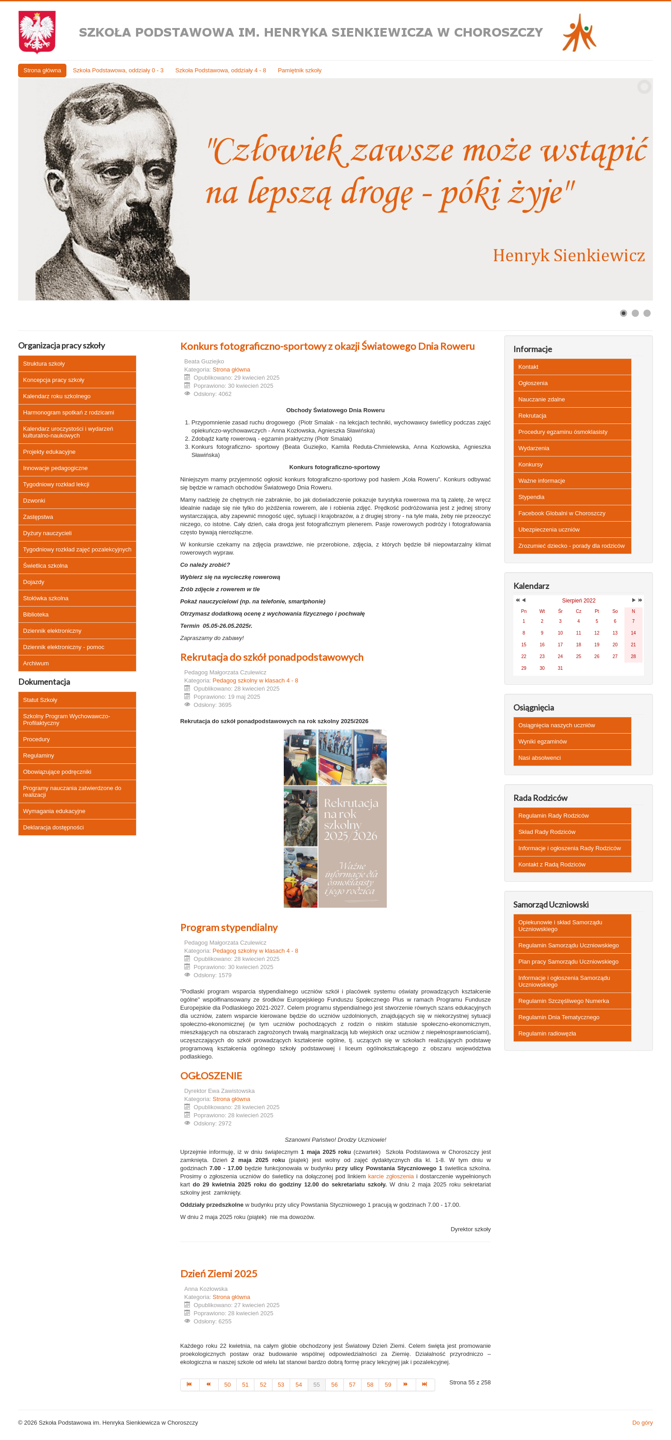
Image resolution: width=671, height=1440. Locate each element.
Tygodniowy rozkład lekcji (56, 484)
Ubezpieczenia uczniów (549, 529)
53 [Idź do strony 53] (281, 1384)
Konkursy (530, 464)
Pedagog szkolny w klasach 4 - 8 (255, 680)
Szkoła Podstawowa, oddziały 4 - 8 (220, 70)
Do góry (642, 1422)
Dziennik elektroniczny (52, 630)
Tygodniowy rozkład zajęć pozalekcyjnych (77, 549)
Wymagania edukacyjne (54, 811)
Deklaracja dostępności (53, 827)
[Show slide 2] (635, 313)
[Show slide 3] (647, 313)
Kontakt (528, 366)
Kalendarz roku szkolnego (57, 396)
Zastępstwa (38, 516)
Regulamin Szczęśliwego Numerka (563, 1001)
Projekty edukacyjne (49, 451)
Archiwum (36, 663)
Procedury (36, 739)
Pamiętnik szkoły (300, 70)
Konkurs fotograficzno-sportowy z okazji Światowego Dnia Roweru (327, 346)
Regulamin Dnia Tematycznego (559, 1017)
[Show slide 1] (623, 313)
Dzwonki (34, 500)
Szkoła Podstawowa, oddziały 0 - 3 (118, 70)
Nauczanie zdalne (541, 399)
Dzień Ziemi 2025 (219, 1273)
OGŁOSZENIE (211, 1075)
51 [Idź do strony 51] (245, 1384)
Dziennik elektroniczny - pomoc (63, 647)
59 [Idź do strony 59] (388, 1384)
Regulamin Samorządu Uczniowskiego (568, 945)
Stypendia (531, 497)
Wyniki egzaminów (542, 741)
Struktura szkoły (44, 363)
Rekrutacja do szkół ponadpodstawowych (271, 657)
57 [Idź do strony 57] (352, 1384)
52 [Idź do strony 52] (263, 1384)
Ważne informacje (541, 480)
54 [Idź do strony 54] (299, 1384)
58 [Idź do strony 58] (370, 1384)
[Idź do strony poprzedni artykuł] (209, 1385)
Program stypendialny (228, 927)
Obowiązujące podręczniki (57, 771)
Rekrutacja (532, 415)
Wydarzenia (533, 448)
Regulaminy (38, 755)
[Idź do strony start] (190, 1385)
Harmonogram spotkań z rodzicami (68, 412)
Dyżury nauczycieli (47, 533)
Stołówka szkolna (45, 598)
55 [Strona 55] (317, 1384)
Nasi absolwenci (539, 757)
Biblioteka (35, 614)
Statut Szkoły (40, 699)
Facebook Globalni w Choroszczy (561, 513)
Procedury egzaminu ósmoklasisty (562, 431)
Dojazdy (33, 582)
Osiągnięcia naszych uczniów (556, 725)
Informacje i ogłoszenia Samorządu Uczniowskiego (564, 981)
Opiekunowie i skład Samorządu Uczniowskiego (560, 925)
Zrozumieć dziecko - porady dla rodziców (571, 545)
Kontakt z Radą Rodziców (552, 864)
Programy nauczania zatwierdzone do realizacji (72, 791)
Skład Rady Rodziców (546, 831)
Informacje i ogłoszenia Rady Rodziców (569, 848)
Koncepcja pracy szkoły (53, 379)
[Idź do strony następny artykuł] (406, 1385)
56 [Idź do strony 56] (334, 1384)
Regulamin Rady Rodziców (553, 815)
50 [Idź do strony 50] (227, 1384)
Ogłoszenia (533, 383)
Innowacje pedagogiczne (55, 468)
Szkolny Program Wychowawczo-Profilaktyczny (66, 719)
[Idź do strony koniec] (425, 1385)
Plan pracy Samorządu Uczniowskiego (568, 961)
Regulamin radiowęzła (547, 1033)
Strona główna (42, 70)
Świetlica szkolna (45, 565)
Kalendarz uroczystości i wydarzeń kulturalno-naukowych (68, 432)
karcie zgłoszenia (391, 1176)
